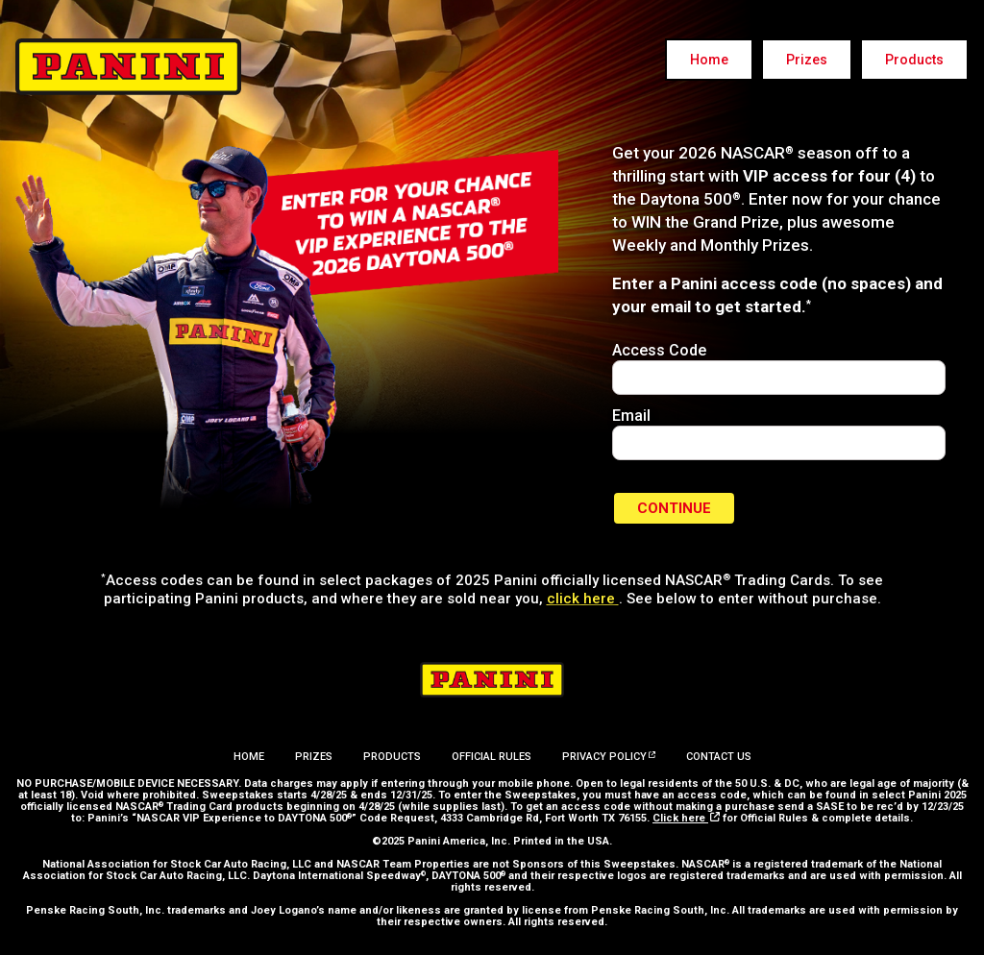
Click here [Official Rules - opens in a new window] (686, 818)
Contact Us (718, 756)
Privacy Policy (608, 756)
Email (631, 415)
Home (709, 59)
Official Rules (491, 756)
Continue (674, 508)
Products (914, 59)
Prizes (806, 59)
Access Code (659, 350)
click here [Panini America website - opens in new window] (583, 598)
